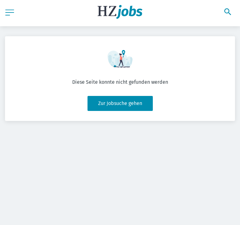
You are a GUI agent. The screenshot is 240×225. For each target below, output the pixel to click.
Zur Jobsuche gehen (120, 103)
